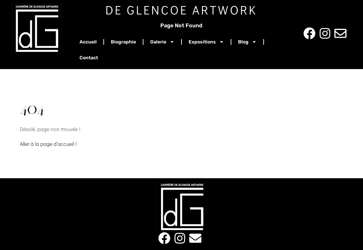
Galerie (162, 42)
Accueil (88, 42)
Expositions (206, 42)
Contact (88, 58)
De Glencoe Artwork (181, 10)
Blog (247, 42)
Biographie (123, 42)
